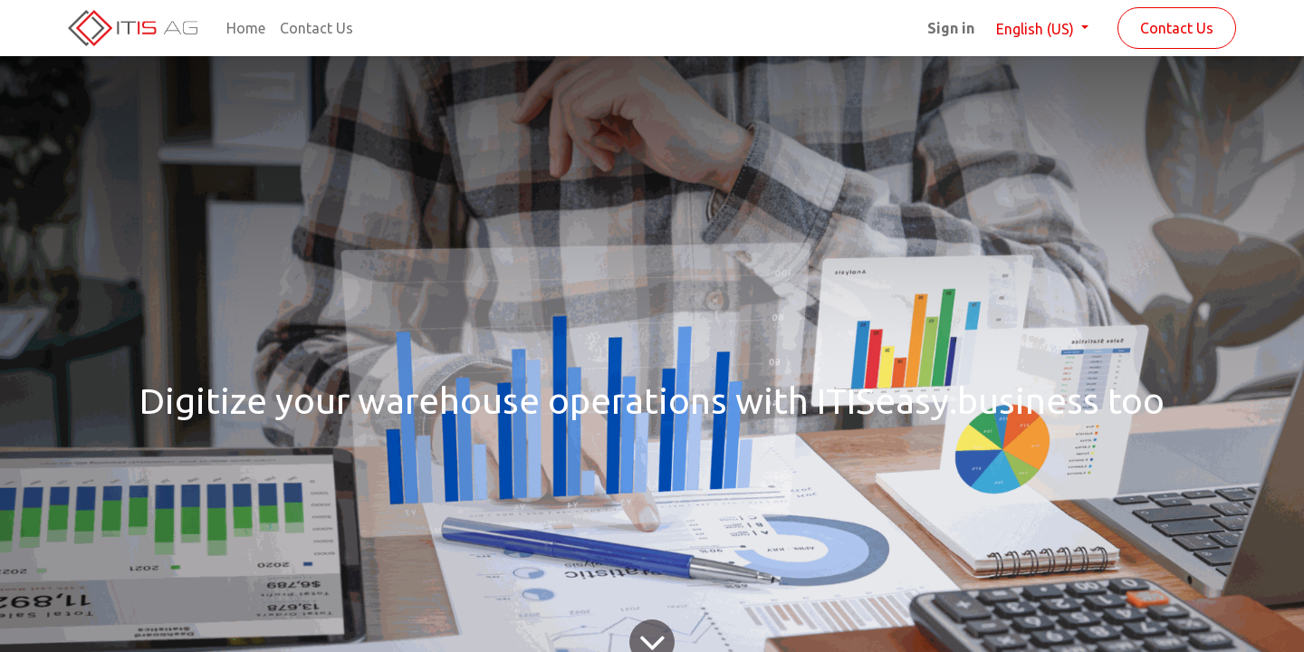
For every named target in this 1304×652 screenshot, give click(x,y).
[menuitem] (246, 28)
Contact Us (1176, 28)
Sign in (950, 28)
